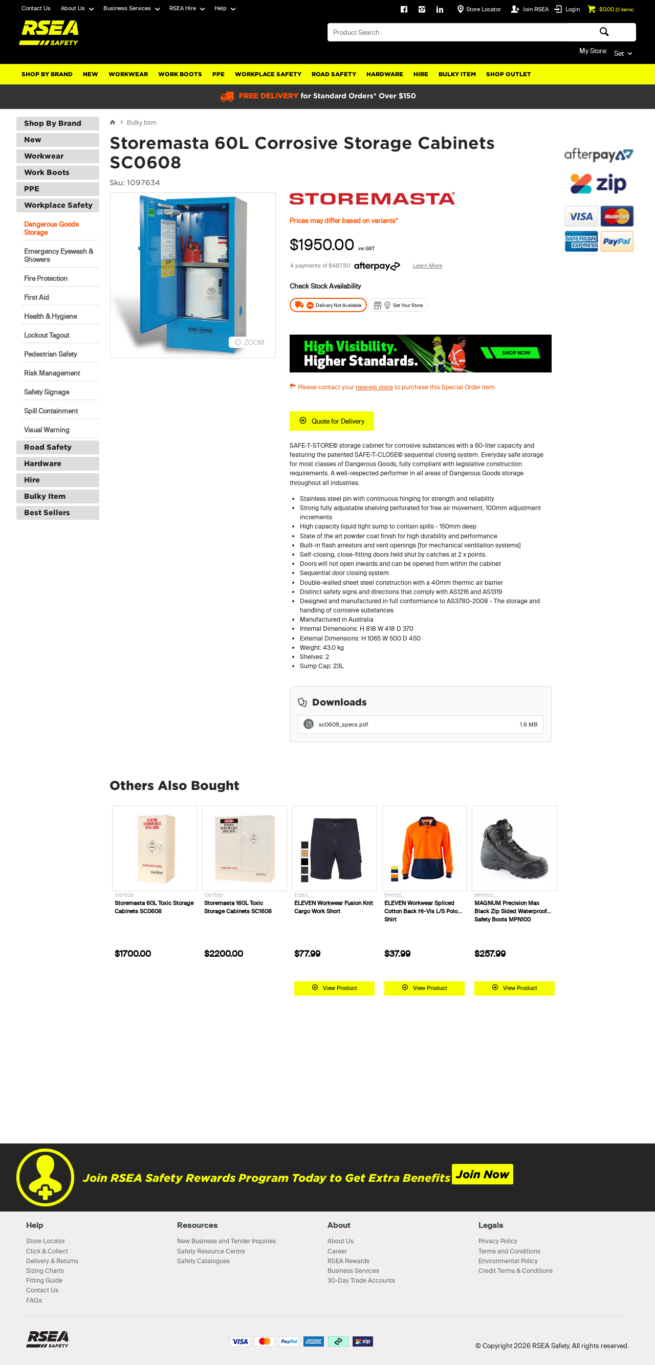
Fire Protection (46, 278)
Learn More (427, 265)
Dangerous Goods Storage (51, 228)
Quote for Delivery (338, 421)
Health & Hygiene (50, 316)
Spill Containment (51, 411)
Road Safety (334, 74)
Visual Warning (47, 430)
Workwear (128, 74)
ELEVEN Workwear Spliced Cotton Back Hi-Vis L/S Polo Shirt (420, 911)
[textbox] (448, 32)
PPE (218, 74)
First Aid (36, 297)
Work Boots (180, 74)
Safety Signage (46, 392)
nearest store (374, 387)
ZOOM (254, 342)
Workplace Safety (268, 74)
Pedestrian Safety (50, 354)
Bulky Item (457, 74)
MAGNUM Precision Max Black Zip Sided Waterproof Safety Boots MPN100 (510, 911)
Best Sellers (47, 513)
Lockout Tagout (46, 335)
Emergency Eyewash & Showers (58, 255)
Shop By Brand (47, 74)
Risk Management (52, 373)
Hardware (384, 74)
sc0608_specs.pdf (428, 724)
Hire (420, 74)
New (90, 74)
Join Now (482, 1174)
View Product (340, 988)
